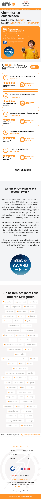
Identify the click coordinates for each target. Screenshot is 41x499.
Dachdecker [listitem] (32, 316)
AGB (28, 462)
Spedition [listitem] (19, 406)
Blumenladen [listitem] (22, 311)
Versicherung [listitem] (12, 425)
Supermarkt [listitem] (27, 411)
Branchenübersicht (28, 450)
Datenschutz (13, 462)
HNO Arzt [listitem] (33, 359)
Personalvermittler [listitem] (25, 392)
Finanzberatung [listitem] (13, 330)
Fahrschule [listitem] (27, 326)
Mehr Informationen (20, 487)
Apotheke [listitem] (33, 302)
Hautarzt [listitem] (28, 349)
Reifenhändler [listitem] (27, 402)
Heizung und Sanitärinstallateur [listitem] (14, 359)
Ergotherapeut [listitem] (30, 321)
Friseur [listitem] (13, 340)
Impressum (13, 458)
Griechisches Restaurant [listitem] (13, 345)
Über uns (12, 450)
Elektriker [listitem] (17, 321)
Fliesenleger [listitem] (7, 335)
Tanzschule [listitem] (12, 416)
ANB (28, 458)
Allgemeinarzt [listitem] (21, 302)
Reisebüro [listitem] (8, 406)
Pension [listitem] (11, 392)
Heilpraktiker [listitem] (20, 354)
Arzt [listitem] (6, 307)
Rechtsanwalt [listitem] (13, 402)
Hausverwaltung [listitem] (15, 349)
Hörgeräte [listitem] (11, 364)
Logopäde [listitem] (33, 378)
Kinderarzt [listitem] (6, 378)
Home (3, 435)
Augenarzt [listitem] (16, 307)
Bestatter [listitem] (9, 311)
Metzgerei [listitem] (30, 383)
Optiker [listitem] (30, 387)
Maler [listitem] (8, 383)
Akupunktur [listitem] (7, 302)
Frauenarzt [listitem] (32, 335)
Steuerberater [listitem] (13, 411)
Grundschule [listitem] (30, 345)
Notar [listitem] (22, 387)
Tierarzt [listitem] (29, 416)
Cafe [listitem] (32, 311)
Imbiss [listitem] (29, 364)
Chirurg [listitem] (21, 316)
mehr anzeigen (20, 170)
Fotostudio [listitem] (20, 335)
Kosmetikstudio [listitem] (20, 378)
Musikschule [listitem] (11, 387)
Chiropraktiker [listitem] (9, 316)
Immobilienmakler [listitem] (20, 368)
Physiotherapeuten (13, 435)
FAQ (28, 454)
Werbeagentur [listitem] (26, 425)
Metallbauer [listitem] (18, 383)
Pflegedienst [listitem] (10, 397)
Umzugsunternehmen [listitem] (15, 421)
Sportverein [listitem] (31, 406)
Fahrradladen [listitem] (14, 326)
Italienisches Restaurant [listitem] (15, 373)
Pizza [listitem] (21, 397)
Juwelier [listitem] (31, 373)
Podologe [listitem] (30, 397)
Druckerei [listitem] (7, 321)
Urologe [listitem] (30, 421)
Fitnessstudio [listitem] (28, 330)
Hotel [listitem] (21, 364)
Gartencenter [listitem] (24, 340)
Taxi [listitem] (21, 416)
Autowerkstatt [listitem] (29, 307)
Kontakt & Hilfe (13, 454)
